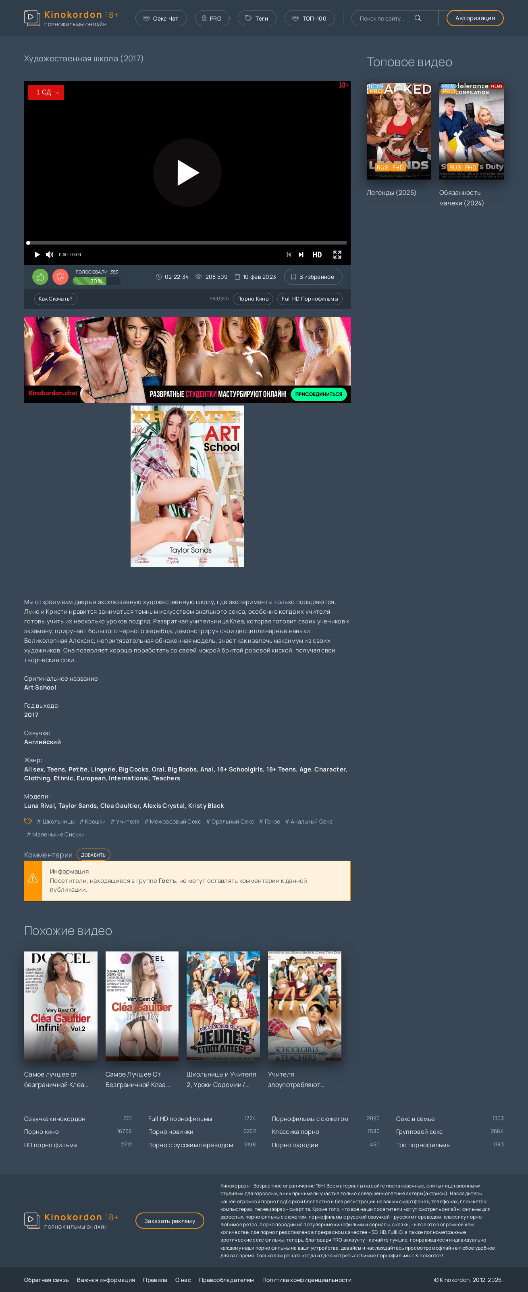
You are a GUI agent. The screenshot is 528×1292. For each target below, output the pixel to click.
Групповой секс (419, 1131)
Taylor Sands (77, 805)
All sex (34, 769)
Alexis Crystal (164, 805)
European (91, 778)
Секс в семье (415, 1118)
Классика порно (295, 1131)
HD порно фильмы (51, 1145)
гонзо (273, 821)
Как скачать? (56, 298)
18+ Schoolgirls (240, 769)
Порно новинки (171, 1131)
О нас (183, 1280)
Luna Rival (39, 805)
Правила (155, 1280)
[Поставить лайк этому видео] (40, 277)
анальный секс (312, 821)
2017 (31, 715)
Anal (207, 769)
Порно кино (253, 298)
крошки (95, 821)
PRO (211, 18)
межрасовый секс (176, 821)
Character (329, 769)
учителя (127, 821)
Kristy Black (206, 805)
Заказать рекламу (169, 1221)
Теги (256, 18)
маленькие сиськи (58, 834)
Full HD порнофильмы (310, 298)
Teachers (166, 778)
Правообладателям (226, 1280)
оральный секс (233, 821)
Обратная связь (46, 1280)
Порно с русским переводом (190, 1145)
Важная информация (106, 1280)
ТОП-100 (309, 18)
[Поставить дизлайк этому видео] (60, 277)
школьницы (59, 821)
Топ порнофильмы (423, 1145)
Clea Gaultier (120, 805)
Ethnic (63, 778)
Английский (42, 742)
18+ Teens (281, 769)
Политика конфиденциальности (306, 1280)
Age (305, 769)
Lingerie (103, 769)
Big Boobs (182, 769)
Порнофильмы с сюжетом (310, 1118)
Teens (56, 769)
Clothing (37, 778)
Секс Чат (161, 18)
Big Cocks (133, 769)
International (129, 778)
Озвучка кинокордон (54, 1118)
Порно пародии (295, 1145)
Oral (158, 769)
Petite (78, 769)
